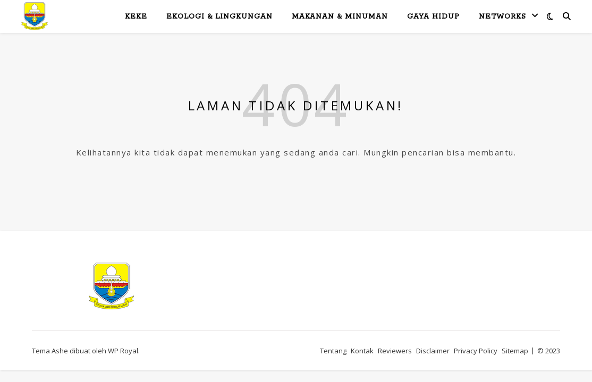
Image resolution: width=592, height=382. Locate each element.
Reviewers (395, 350)
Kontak (362, 350)
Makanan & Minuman (340, 16)
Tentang (333, 350)
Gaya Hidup (433, 16)
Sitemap (515, 350)
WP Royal (123, 350)
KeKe (136, 16)
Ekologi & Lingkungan (219, 16)
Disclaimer (433, 350)
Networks (502, 16)
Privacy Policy (475, 350)
